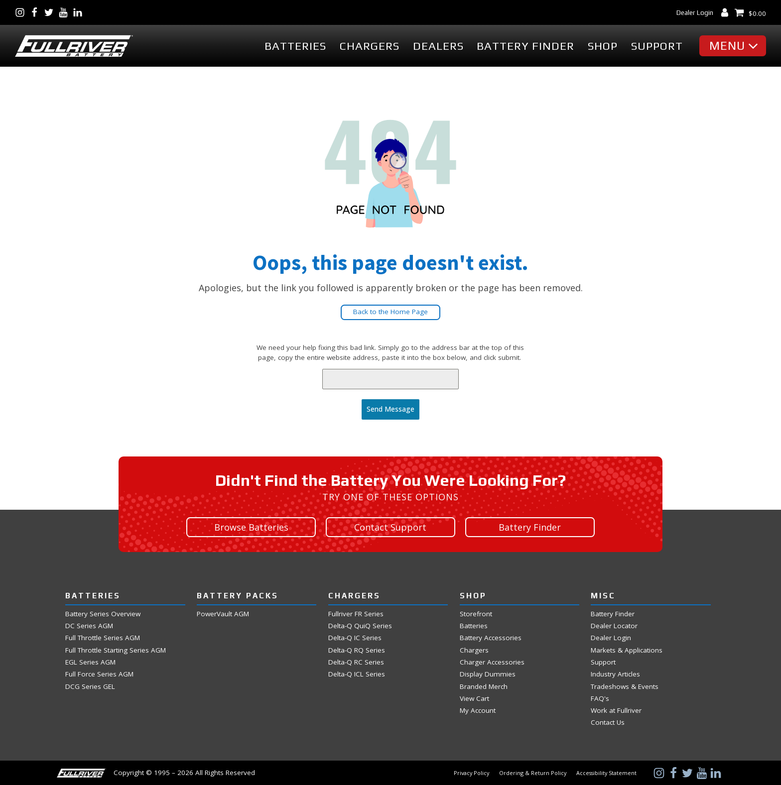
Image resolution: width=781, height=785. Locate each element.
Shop (603, 46)
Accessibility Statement (606, 772)
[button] (735, 45)
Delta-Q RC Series (356, 661)
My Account (478, 710)
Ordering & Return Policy (532, 772)
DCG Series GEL (90, 685)
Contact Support (390, 527)
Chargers (369, 46)
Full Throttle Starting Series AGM (115, 649)
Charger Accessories (492, 661)
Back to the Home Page (390, 311)
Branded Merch (484, 685)
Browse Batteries (251, 527)
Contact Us (608, 722)
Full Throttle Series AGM (102, 637)
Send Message (390, 409)
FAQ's (600, 697)
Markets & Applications (626, 649)
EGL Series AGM (90, 661)
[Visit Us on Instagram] (22, 12)
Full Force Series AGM (99, 674)
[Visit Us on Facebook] (36, 12)
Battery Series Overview (102, 613)
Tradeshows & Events (624, 685)
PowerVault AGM (223, 613)
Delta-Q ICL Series (356, 674)
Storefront (476, 613)
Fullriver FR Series (356, 613)
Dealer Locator (614, 625)
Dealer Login (694, 12)
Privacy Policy (471, 772)
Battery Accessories (490, 637)
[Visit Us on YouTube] (65, 12)
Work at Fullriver (616, 710)
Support (657, 46)
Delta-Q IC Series (355, 637)
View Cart (474, 697)
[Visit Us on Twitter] (51, 12)
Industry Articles (615, 674)
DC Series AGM (89, 625)
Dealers (438, 46)
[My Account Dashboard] (727, 12)
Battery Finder (525, 46)
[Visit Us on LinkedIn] (80, 12)
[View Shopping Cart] (750, 12)
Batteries (295, 46)
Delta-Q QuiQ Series (360, 625)
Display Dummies (488, 674)
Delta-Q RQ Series (356, 649)
